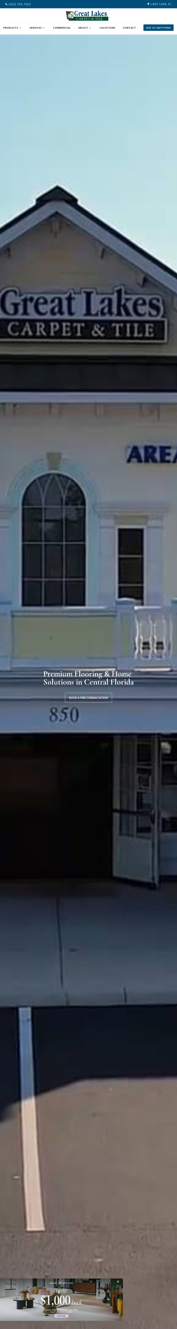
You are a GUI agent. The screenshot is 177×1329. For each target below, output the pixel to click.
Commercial (62, 27)
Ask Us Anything (158, 27)
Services (36, 27)
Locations (107, 27)
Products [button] (10, 27)
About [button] (83, 27)
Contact (129, 27)
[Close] (119, 1281)
